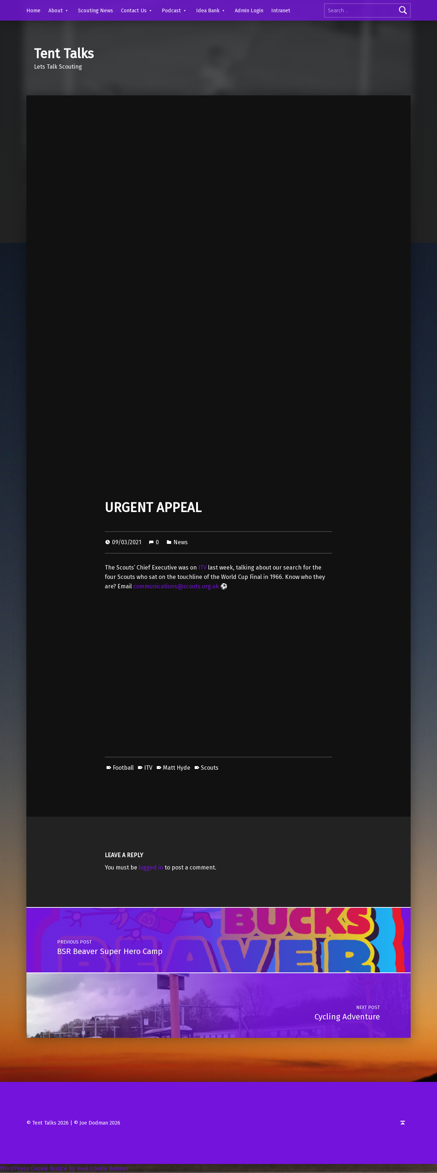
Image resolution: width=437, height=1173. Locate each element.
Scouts (209, 767)
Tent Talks (64, 54)
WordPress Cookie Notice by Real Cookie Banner (64, 1168)
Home (33, 10)
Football (123, 767)
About (55, 10)
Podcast (171, 10)
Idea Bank (208, 10)
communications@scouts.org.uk (176, 586)
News (180, 542)
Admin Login (249, 10)
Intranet (280, 10)
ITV (202, 567)
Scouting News (95, 10)
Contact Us (134, 10)
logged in (151, 867)
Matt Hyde (176, 767)
